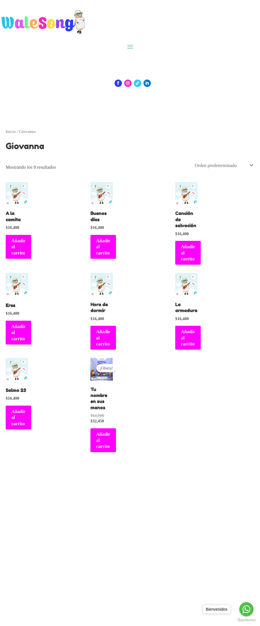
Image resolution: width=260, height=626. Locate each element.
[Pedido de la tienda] (223, 165)
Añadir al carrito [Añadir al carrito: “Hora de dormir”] (103, 338)
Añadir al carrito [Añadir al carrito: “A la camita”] (18, 247)
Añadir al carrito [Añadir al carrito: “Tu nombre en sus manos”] (103, 440)
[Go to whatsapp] (246, 609)
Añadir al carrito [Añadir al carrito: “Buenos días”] (103, 247)
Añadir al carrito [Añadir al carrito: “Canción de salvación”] (188, 253)
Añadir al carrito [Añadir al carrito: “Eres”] (18, 332)
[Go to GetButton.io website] (246, 620)
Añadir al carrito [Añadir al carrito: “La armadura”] (188, 338)
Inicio (11, 131)
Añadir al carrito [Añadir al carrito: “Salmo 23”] (18, 417)
